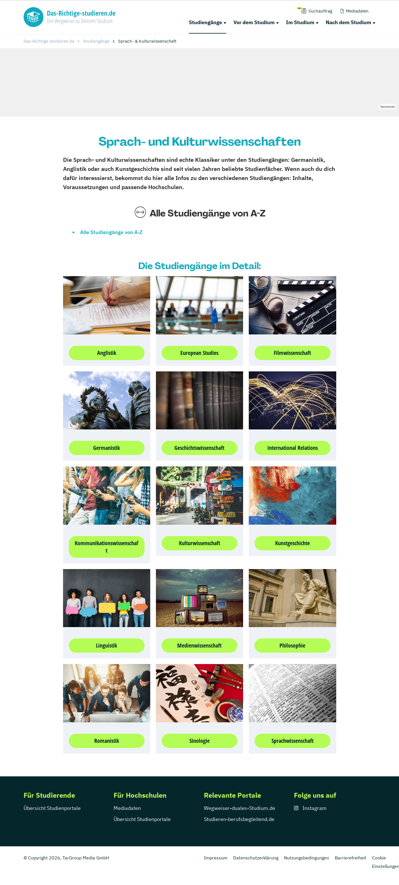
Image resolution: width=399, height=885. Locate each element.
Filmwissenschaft (292, 353)
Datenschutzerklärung (255, 858)
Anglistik (106, 353)
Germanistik (106, 448)
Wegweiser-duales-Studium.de (239, 808)
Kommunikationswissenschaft (106, 546)
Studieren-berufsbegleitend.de (239, 819)
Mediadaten (127, 808)
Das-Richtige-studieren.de (49, 41)
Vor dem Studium (254, 22)
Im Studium (300, 22)
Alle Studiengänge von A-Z (111, 232)
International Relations (292, 448)
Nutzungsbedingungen (306, 858)
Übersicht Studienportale (52, 808)
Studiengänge (205, 22)
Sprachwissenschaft (292, 741)
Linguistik (106, 645)
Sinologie (199, 741)
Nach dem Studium (348, 22)
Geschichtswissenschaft (199, 448)
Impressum (215, 858)
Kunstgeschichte (292, 543)
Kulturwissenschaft (199, 543)
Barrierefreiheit (350, 858)
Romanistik (106, 741)
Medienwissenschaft (199, 645)
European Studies (199, 353)
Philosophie (292, 645)
